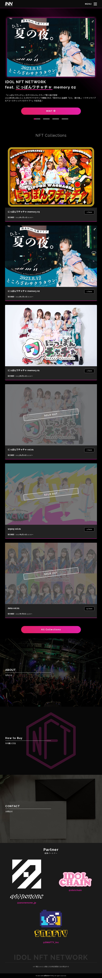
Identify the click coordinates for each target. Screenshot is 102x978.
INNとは (42, 967)
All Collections (51, 629)
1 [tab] (37, 118)
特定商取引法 (56, 967)
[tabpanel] (51, 65)
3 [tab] (55, 118)
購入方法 (48, 967)
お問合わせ (65, 967)
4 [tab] (65, 118)
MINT (51, 111)
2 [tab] (46, 118)
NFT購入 (36, 967)
